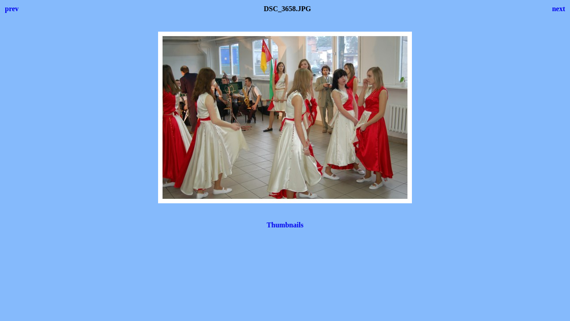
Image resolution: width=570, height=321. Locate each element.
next (558, 8)
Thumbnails (285, 225)
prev (12, 8)
